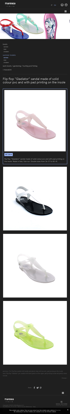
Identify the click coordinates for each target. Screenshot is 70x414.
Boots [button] (5, 44)
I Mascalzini (7, 70)
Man (5, 49)
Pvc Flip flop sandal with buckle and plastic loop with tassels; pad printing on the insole (36, 371)
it (51, 5)
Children (6, 51)
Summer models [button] (9, 55)
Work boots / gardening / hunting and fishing (20, 66)
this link (58, 410)
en (55, 5)
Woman (6, 47)
